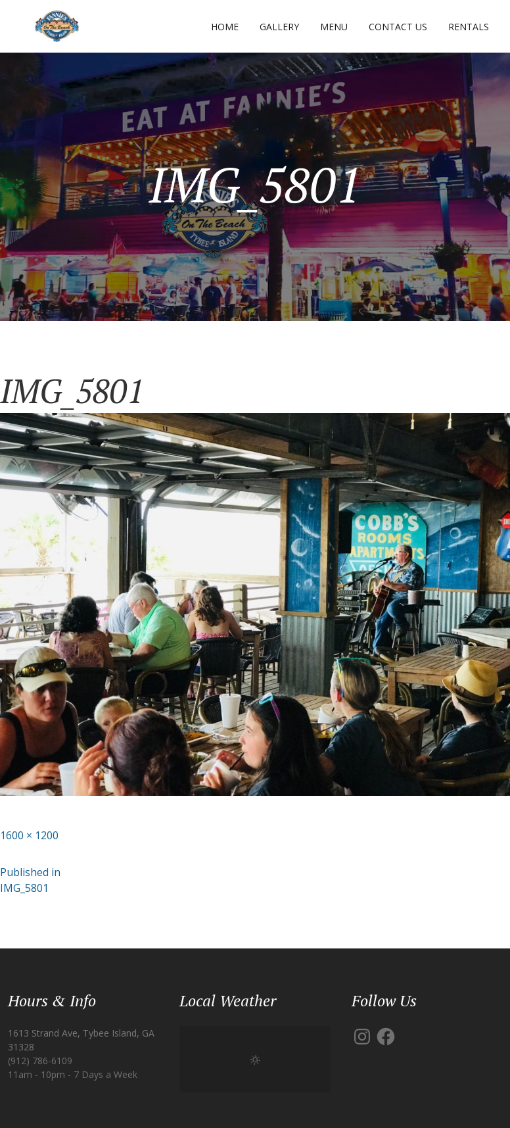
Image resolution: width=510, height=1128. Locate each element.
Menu (334, 26)
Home (225, 26)
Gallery (279, 26)
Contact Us (398, 26)
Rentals (468, 26)
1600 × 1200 (29, 835)
